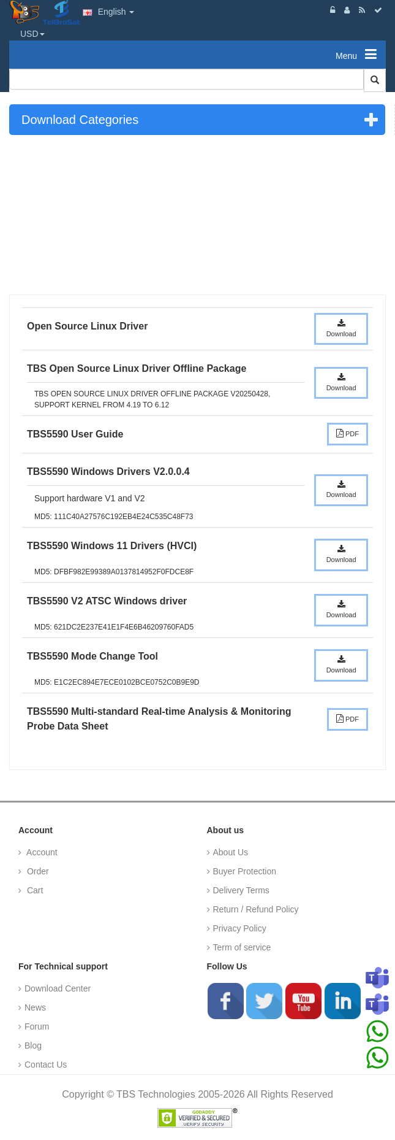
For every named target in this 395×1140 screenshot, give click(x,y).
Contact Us (45, 1064)
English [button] (109, 12)
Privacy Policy (239, 928)
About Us (231, 852)
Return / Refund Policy (256, 909)
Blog (33, 1045)
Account (41, 852)
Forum (36, 1026)
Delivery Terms (241, 890)
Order (36, 871)
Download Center (57, 988)
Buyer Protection (245, 871)
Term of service (242, 947)
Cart (33, 890)
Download (341, 328)
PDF (347, 433)
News (35, 1007)
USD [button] (32, 34)
